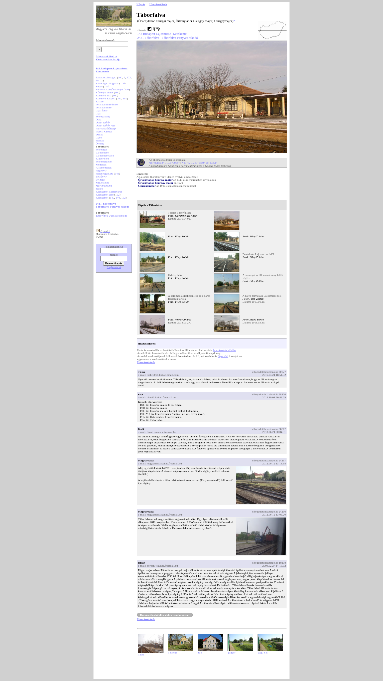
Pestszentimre (103, 107)
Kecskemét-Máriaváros (109, 191)
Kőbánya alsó (103, 95)
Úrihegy (100, 179)
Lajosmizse (102, 152)
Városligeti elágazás (107, 83)
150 (125, 98)
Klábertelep (102, 158)
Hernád (100, 140)
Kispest (100, 101)
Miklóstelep (102, 182)
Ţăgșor (231, 652)
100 (120, 77)
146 (118, 197)
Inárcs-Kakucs (104, 131)
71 (101, 80)
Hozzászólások (146, 362)
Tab (200, 652)
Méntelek (101, 164)
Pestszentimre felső (107, 104)
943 (117, 173)
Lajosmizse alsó (105, 155)
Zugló (99, 86)
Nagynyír (101, 170)
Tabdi (141, 654)
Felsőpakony (103, 116)
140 (112, 197)
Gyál (98, 113)
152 (117, 194)
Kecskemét (102, 197)
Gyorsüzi (223, 356)
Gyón (99, 137)
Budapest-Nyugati (106, 77)
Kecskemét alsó (104, 194)
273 (128, 77)
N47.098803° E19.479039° (164, 162)
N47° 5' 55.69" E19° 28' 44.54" (199, 162)
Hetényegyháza (104, 173)
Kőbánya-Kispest (105, 98)
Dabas (99, 134)
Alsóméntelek (103, 167)
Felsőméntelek (104, 161)
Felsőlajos (101, 149)
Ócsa (98, 119)
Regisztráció (114, 267)
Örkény (100, 143)
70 (97, 80)
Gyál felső (101, 110)
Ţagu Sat (263, 652)
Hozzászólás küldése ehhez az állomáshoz (165, 614)
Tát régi (172, 652)
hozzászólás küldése (224, 350)
